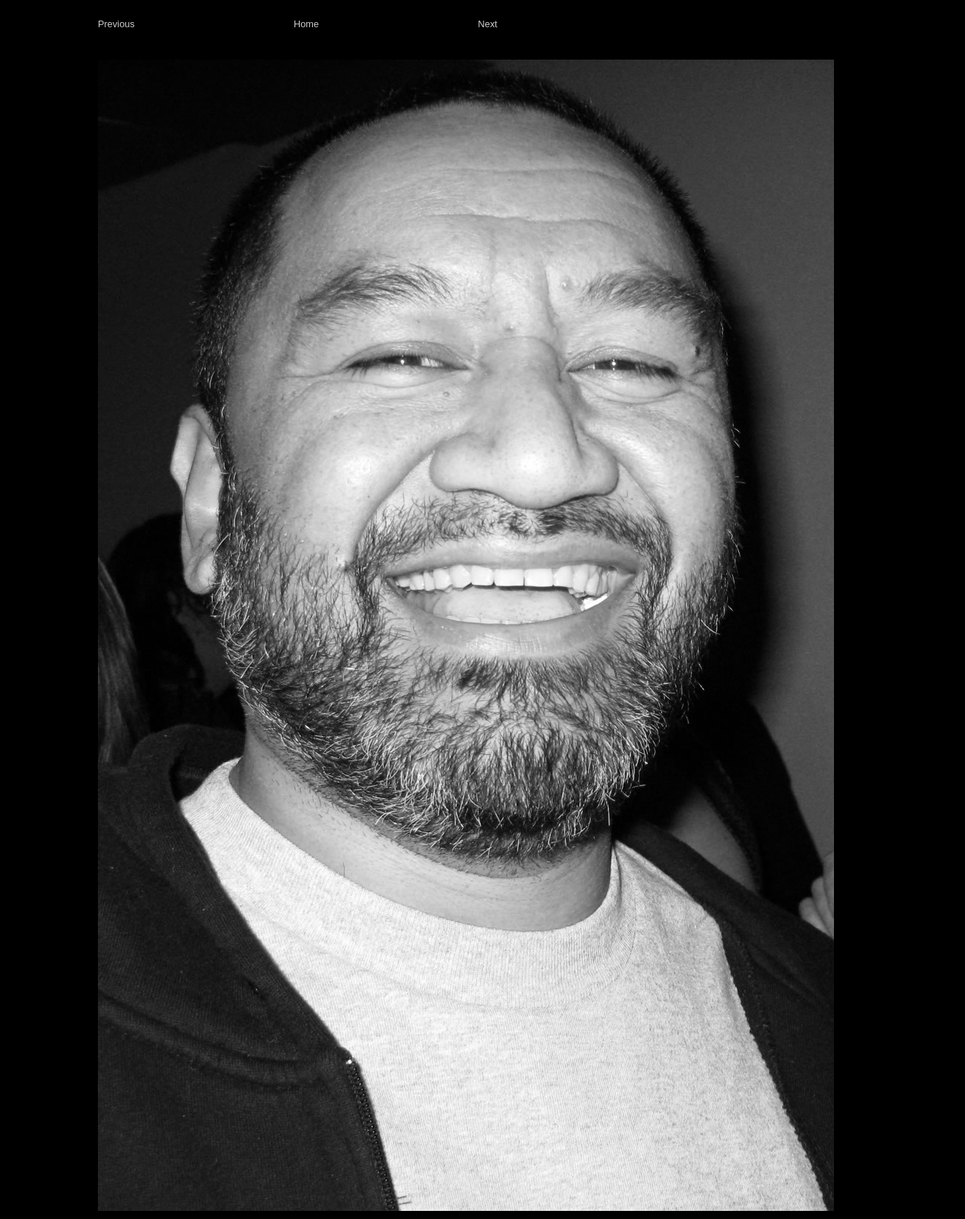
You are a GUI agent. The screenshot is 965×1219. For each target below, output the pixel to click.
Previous (116, 23)
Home (306, 23)
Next (487, 23)
